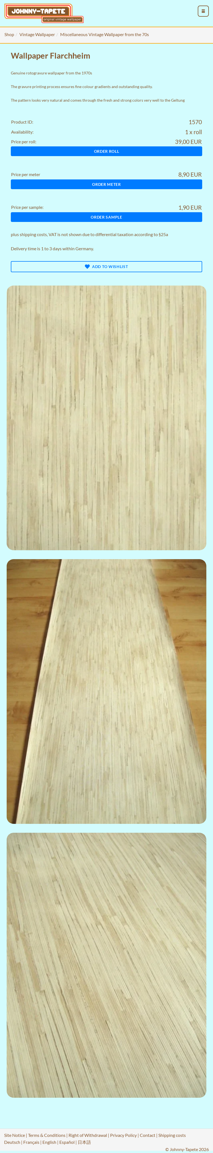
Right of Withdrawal (88, 1135)
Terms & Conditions (46, 1135)
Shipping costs (172, 1135)
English (49, 1142)
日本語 (84, 1142)
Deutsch (12, 1142)
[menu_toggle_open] (203, 11)
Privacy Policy (123, 1135)
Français (31, 1142)
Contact (147, 1135)
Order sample (106, 217)
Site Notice (14, 1135)
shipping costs (33, 234)
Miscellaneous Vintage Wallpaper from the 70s (104, 34)
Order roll (106, 151)
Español (67, 1142)
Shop (9, 34)
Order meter (106, 184)
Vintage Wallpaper (37, 34)
